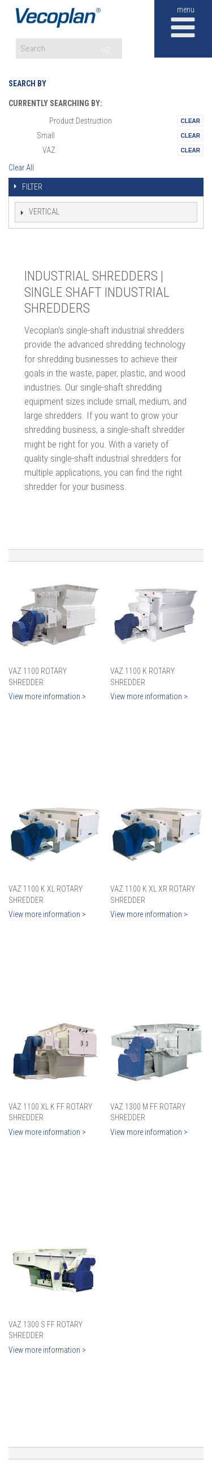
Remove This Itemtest (191, 120)
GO (105, 49)
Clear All (21, 167)
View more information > (47, 696)
